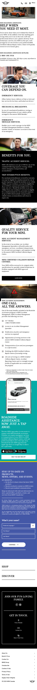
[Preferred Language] (18, 525)
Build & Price (6, 656)
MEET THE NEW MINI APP (18, 457)
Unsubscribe (5, 665)
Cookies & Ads (6, 668)
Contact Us (5, 659)
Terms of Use (6, 674)
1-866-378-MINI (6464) (12, 323)
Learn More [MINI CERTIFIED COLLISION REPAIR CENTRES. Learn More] (18, 278)
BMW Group (5, 662)
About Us (4, 653)
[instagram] (20, 604)
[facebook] (17, 604)
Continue (14, 545)
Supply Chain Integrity (8, 678)
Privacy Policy (6, 671)
